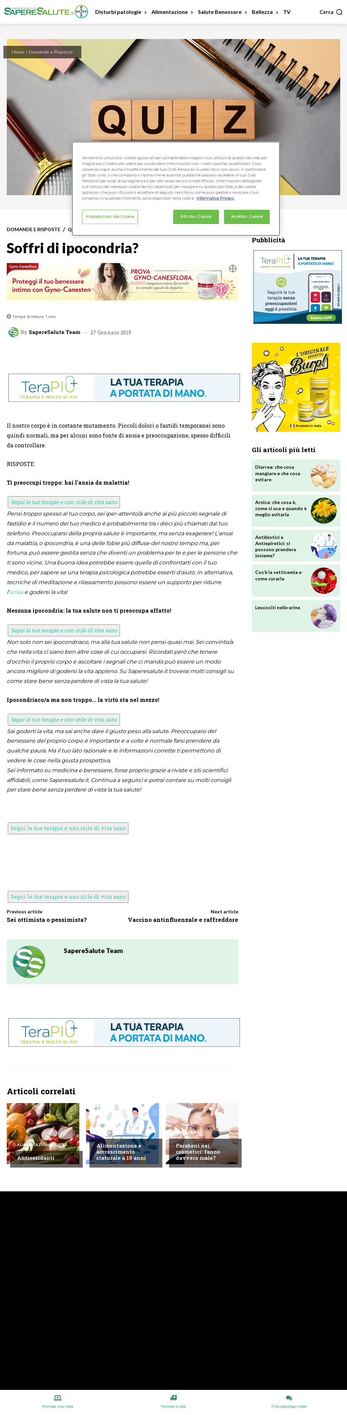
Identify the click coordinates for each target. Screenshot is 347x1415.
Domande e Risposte (51, 52)
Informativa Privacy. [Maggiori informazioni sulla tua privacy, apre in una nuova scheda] (215, 198)
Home (18, 52)
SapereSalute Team (54, 332)
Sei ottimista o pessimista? (47, 920)
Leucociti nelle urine (277, 607)
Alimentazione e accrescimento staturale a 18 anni (121, 1151)
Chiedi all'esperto (117, 1133)
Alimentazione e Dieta (42, 1145)
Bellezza (186, 1133)
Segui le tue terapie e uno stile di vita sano (64, 501)
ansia (16, 592)
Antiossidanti (36, 1157)
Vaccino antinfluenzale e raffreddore (183, 920)
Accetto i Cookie (247, 216)
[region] (176, 189)
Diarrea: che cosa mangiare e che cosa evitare (277, 473)
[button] (331, 12)
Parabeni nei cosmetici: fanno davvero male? (198, 1151)
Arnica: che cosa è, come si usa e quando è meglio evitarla (281, 508)
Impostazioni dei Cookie (110, 216)
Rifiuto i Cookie (196, 216)
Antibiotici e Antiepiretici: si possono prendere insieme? (275, 546)
